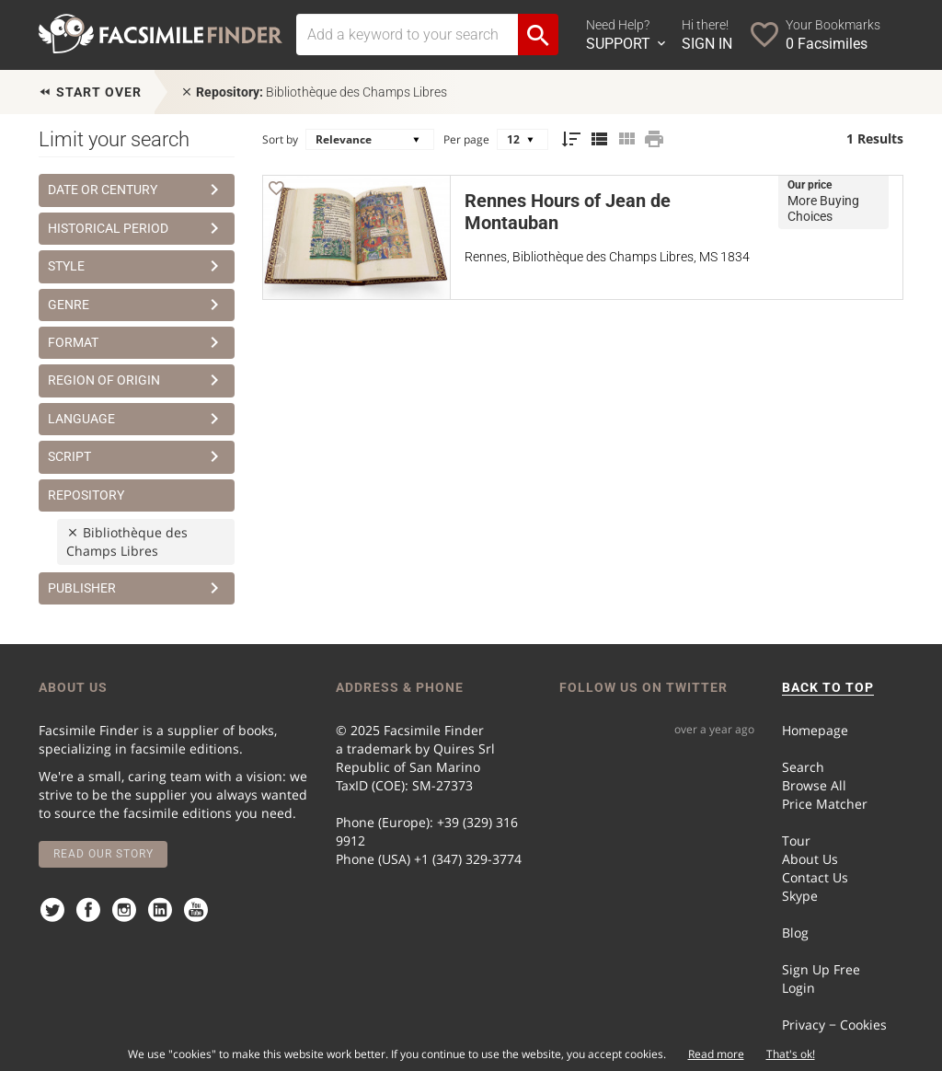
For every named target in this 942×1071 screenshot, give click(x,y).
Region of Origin (136, 380)
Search (803, 767)
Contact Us (815, 877)
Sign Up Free (821, 969)
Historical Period (136, 228)
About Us (810, 859)
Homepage (815, 730)
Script (136, 456)
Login (798, 987)
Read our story (103, 853)
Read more (716, 1054)
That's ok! (790, 1054)
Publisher (136, 588)
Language (136, 418)
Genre (136, 304)
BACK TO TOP (828, 687)
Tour (796, 840)
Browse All (814, 785)
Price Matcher (824, 803)
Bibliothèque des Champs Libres (313, 92)
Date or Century (136, 189)
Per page (466, 139)
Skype (800, 895)
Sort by (280, 139)
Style (136, 266)
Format (136, 342)
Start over (90, 92)
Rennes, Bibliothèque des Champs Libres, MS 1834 (607, 256)
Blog (795, 932)
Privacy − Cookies (834, 1024)
